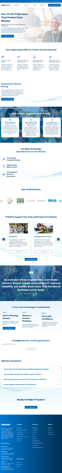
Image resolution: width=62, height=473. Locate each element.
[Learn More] (18, 251)
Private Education (35, 440)
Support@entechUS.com (46, 1)
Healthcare (34, 431)
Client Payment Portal (35, 1)
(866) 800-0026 (57, 1)
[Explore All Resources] (31, 348)
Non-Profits (34, 438)
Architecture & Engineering (37, 442)
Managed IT (19, 427)
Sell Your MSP (19, 464)
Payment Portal (51, 434)
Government (34, 445)
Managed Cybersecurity (21, 429)
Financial (34, 436)
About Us (50, 429)
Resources (50, 427)
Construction (34, 429)
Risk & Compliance (20, 434)
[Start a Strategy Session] (54, 5)
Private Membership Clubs (37, 447)
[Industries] (26, 5)
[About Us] (34, 5)
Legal (33, 434)
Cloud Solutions (20, 431)
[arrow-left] (3, 239)
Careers (18, 466)
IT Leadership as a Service (22, 436)
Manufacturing (35, 427)
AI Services (19, 440)
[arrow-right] (58, 239)
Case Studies (50, 431)
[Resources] (42, 5)
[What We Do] (17, 5)
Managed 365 (19, 438)
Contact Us (19, 462)
